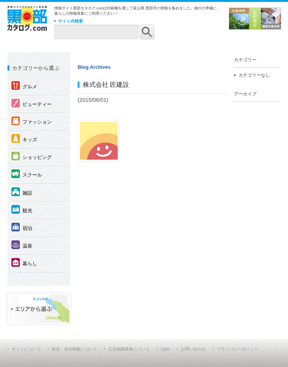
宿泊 (21, 228)
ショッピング (31, 157)
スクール (26, 174)
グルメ (23, 86)
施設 (21, 192)
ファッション (31, 121)
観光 (21, 210)
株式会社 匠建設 (106, 84)
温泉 (21, 245)
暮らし (23, 263)
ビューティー (31, 104)
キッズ (23, 139)
